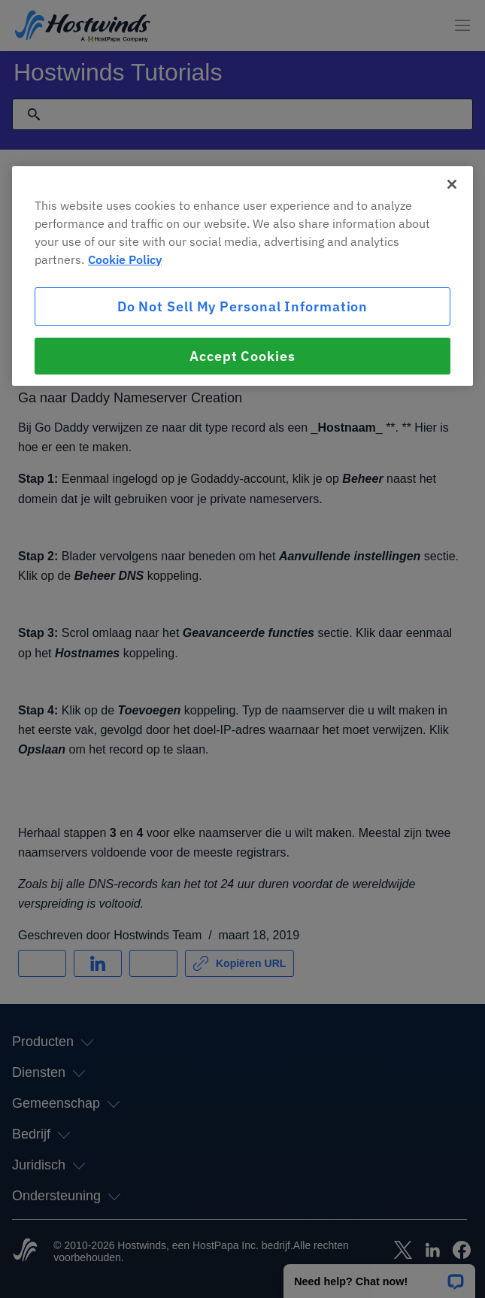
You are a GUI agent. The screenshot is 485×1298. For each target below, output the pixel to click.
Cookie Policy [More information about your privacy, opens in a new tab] (125, 259)
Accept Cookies (242, 356)
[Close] (451, 184)
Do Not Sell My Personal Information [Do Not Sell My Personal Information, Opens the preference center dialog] (242, 306)
